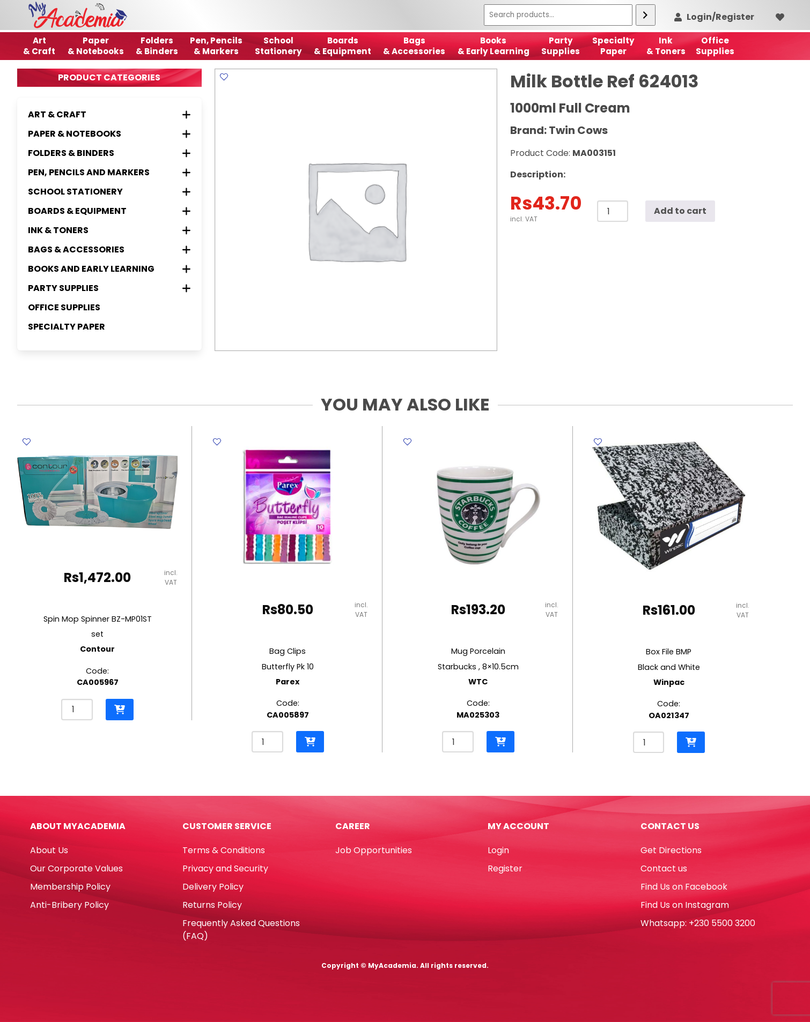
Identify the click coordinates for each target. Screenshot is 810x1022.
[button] (120, 709)
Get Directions (671, 850)
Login (498, 850)
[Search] (646, 15)
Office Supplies (64, 307)
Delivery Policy (213, 887)
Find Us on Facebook (683, 887)
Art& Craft (39, 46)
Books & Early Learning (493, 46)
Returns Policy (212, 905)
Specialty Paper (66, 326)
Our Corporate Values (76, 868)
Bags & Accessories (414, 46)
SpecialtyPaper (613, 46)
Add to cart (680, 211)
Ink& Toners (666, 46)
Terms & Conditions (223, 850)
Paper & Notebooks (96, 46)
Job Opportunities (373, 850)
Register (505, 868)
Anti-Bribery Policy (69, 905)
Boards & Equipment (342, 46)
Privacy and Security (225, 868)
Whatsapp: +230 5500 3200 (697, 923)
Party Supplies (560, 46)
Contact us (663, 868)
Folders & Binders (157, 46)
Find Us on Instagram (684, 905)
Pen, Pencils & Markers (216, 46)
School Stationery (278, 46)
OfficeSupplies (715, 46)
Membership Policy (70, 887)
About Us (49, 850)
